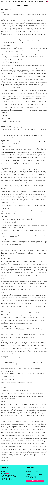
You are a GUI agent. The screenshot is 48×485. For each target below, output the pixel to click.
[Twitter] (11, 479)
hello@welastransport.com (15, 244)
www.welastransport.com (12, 14)
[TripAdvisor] (13, 479)
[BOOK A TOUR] (35, 481)
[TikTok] (10, 479)
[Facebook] (4, 479)
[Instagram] (6, 479)
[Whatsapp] (2, 479)
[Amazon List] (8, 479)
